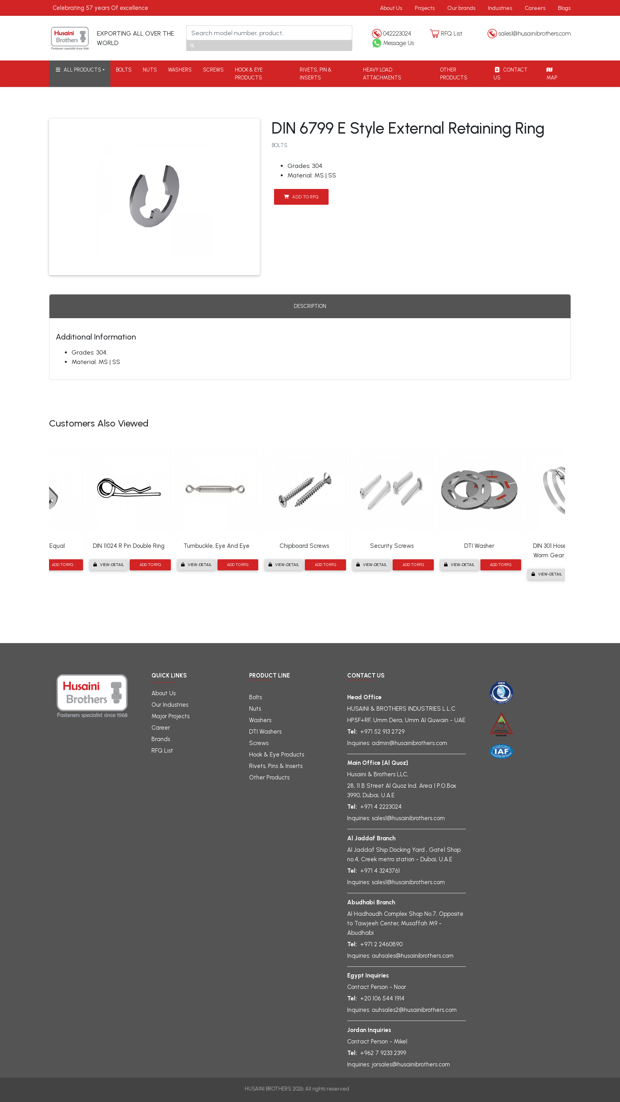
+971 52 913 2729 (382, 731)
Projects (425, 8)
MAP (551, 74)
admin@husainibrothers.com (409, 743)
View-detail (108, 564)
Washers (260, 720)
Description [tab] (310, 306)
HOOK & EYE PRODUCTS (249, 74)
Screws (258, 743)
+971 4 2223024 (381, 806)
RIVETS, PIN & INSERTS (316, 74)
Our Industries (169, 704)
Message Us (398, 43)
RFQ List (451, 33)
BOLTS (124, 70)
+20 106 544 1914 (382, 998)
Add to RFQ (301, 197)
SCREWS (213, 70)
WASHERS (180, 70)
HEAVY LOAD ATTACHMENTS (382, 74)
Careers (535, 8)
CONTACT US (510, 74)
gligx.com (363, 1088)
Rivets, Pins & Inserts (275, 766)
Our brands (461, 8)
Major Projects (170, 716)
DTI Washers (265, 731)
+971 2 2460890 (381, 944)
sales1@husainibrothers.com (535, 33)
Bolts (255, 697)
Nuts (255, 708)
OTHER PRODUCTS (453, 74)
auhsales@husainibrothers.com (413, 955)
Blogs (564, 8)
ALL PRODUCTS (78, 70)
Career (160, 727)
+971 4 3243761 (380, 870)
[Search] (269, 32)
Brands (160, 739)
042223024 (397, 33)
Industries (500, 8)
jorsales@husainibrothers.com (411, 1064)
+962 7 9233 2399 (383, 1053)
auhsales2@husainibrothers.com (414, 1009)
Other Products (269, 777)
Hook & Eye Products (276, 754)
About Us (391, 8)
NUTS (150, 70)
